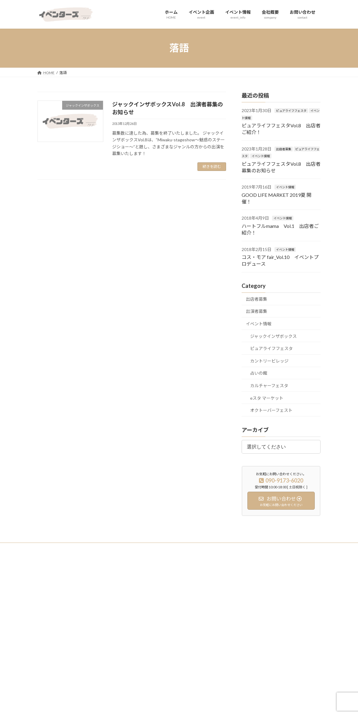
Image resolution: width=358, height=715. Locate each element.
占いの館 (258, 373)
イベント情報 (261, 156)
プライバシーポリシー (61, 548)
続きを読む (212, 166)
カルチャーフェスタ (269, 385)
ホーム (143, 584)
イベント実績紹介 (250, 584)
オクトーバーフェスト (271, 410)
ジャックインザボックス (273, 335)
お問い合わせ (149, 626)
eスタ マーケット (266, 397)
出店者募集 (283, 148)
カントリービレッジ (269, 360)
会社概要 (145, 615)
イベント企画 (149, 594)
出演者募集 (256, 311)
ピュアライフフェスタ (291, 110)
